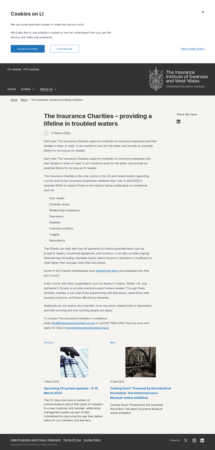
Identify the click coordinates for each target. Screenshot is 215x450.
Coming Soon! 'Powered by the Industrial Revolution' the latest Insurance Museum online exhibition (140, 393)
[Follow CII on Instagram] (194, 440)
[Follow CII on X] (185, 440)
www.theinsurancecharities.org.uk (87, 328)
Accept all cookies (29, 49)
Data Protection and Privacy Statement (35, 440)
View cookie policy (192, 49)
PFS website (31, 70)
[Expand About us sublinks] (55, 90)
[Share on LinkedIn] (179, 122)
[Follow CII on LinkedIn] (202, 440)
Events (26, 90)
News (24, 100)
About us (46, 90)
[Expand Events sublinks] (33, 90)
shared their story (107, 271)
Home (11, 90)
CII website (14, 70)
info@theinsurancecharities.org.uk (73, 324)
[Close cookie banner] (203, 12)
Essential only (70, 49)
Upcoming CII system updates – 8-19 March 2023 (71, 391)
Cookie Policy (92, 440)
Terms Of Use (72, 440)
